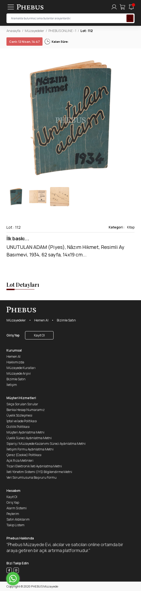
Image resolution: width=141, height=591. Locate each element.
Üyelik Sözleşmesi (19, 415)
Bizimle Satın (66, 320)
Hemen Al (41, 320)
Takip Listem (15, 525)
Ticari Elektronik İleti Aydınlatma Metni (34, 466)
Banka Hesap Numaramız (25, 409)
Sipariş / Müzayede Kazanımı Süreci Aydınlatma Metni (46, 443)
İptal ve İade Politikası (21, 421)
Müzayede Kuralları (21, 368)
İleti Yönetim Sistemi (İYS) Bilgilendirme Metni (39, 472)
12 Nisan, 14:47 (24, 42)
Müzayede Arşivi (18, 373)
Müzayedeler (34, 30)
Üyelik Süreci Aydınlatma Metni (29, 438)
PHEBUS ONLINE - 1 (62, 30)
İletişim (11, 384)
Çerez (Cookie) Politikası (23, 455)
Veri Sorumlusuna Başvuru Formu (31, 477)
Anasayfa (13, 30)
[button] (130, 118)
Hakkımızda (15, 362)
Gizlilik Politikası (18, 426)
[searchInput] (70, 18)
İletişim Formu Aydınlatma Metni (30, 449)
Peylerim (12, 513)
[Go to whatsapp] (13, 578)
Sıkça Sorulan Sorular (22, 404)
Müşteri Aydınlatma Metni (25, 432)
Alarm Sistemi (16, 508)
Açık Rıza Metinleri (19, 460)
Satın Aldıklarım (18, 519)
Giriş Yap (13, 335)
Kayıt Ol (39, 335)
